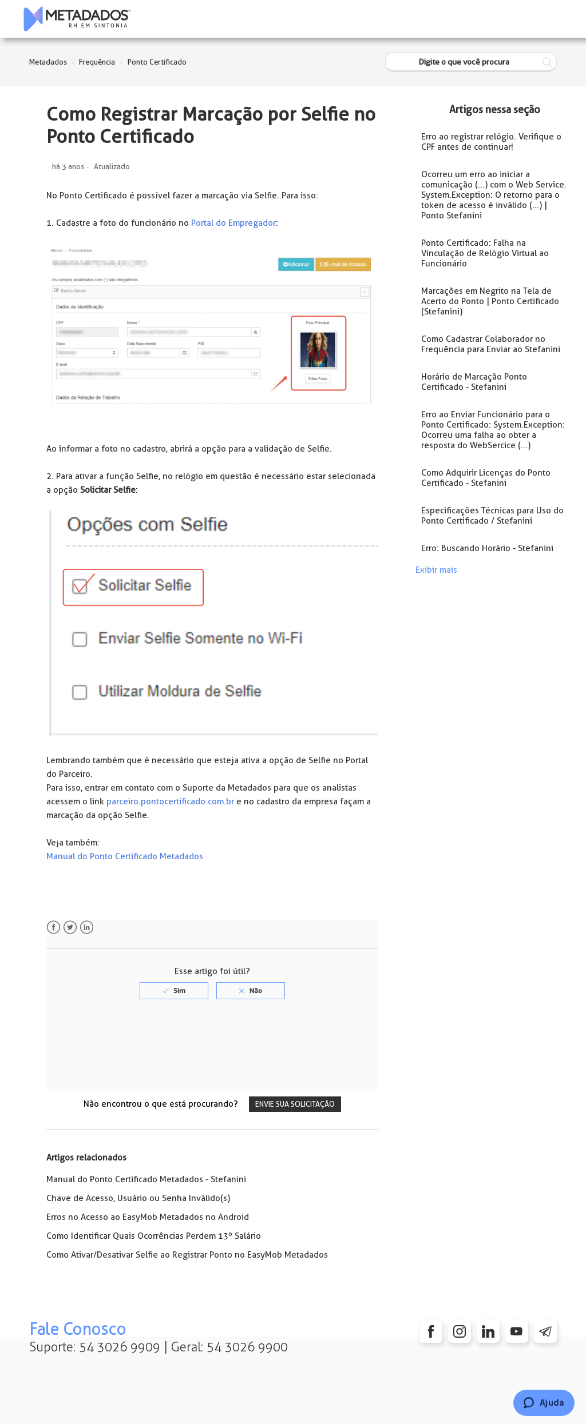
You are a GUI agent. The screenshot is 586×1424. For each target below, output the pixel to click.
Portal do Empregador (233, 223)
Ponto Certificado (157, 62)
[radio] (174, 990)
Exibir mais (436, 570)
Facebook (53, 927)
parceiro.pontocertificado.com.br (170, 801)
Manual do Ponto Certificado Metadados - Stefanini (146, 1179)
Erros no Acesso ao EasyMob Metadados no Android (147, 1217)
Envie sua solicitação (295, 1104)
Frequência (97, 62)
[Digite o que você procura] (471, 62)
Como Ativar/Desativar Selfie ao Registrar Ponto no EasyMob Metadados (187, 1255)
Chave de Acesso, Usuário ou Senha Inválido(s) (138, 1198)
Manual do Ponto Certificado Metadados (124, 856)
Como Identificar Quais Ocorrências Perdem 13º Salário (153, 1236)
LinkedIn (87, 927)
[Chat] (544, 1403)
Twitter (70, 927)
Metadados (48, 62)
